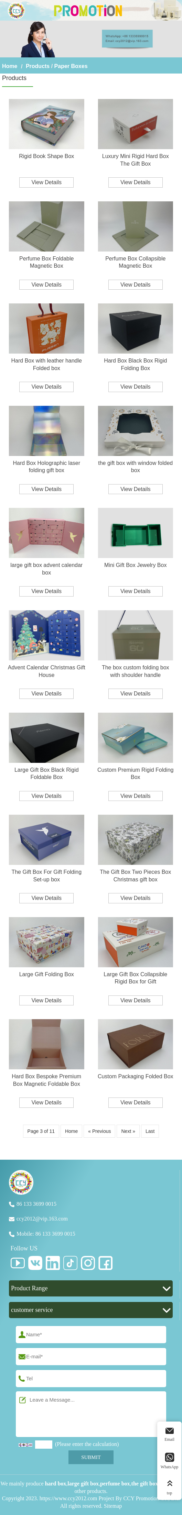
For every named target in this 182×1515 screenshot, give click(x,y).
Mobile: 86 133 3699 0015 (46, 1234)
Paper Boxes (71, 66)
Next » (128, 1131)
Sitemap (113, 1506)
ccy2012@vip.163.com (42, 1219)
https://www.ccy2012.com (68, 1498)
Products (38, 66)
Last (150, 1131)
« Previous (99, 1131)
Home (9, 66)
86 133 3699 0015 (36, 1204)
